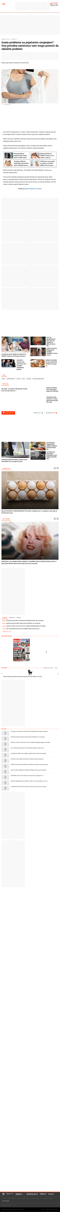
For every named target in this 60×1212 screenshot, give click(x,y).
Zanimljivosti (32, 1198)
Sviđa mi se (38, 413)
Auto (41, 1198)
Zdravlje (8, 1198)
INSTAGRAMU (30, 188)
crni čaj (18, 378)
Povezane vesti (6, 468)
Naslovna (4, 1198)
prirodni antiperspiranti (38, 378)
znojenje (29, 378)
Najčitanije (12, 617)
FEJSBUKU (38, 188)
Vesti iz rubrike (6, 518)
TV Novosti (45, 1198)
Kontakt (8, 1205)
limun (3, 378)
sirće (23, 378)
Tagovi (4, 375)
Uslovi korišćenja (5, 1201)
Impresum (4, 1205)
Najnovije (4, 617)
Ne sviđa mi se (51, 413)
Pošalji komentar (8, 413)
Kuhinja (18, 1198)
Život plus (14, 1198)
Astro (56, 668)
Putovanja (23, 1198)
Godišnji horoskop (48, 668)
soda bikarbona (11, 378)
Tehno (38, 1198)
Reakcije (19, 617)
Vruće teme (5, 383)
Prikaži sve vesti (7, 631)
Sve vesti (4, 729)
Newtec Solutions (49, 1209)
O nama (50, 1198)
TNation (56, 1209)
